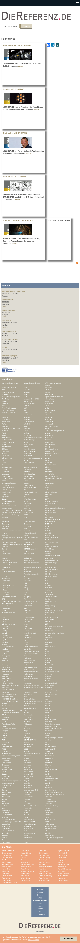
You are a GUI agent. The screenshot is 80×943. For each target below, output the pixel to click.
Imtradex (27, 585)
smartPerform (28, 772)
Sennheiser (6, 760)
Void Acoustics (50, 819)
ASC (25, 410)
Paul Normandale (63, 873)
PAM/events (6, 715)
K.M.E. (47, 599)
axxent (47, 433)
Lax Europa (27, 622)
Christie (4, 469)
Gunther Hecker (7, 860)
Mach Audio (28, 656)
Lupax (47, 651)
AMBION (5, 403)
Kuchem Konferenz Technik (54, 610)
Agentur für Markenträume (54, 397)
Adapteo (5, 394)
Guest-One (49, 558)
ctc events (48, 485)
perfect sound (28, 719)
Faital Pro (48, 531)
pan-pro (47, 715)
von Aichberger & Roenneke (11, 822)
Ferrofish (48, 533)
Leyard (4, 633)
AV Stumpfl (49, 424)
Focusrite (5, 540)
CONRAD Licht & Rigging (53, 478)
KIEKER (5, 606)
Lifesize (26, 635)
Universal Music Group (31, 806)
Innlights (26, 590)
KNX (25, 608)
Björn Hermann (7, 853)
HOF (25, 576)
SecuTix (26, 758)
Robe (47, 744)
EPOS (26, 515)
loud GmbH (27, 649)
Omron (4, 708)
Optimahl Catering (30, 708)
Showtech (5, 767)
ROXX (4, 749)
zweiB (47, 840)
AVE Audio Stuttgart (52, 426)
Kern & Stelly (28, 603)
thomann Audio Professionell (54, 794)
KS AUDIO (27, 610)
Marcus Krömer (26, 867)
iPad (40, 898)
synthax (4, 787)
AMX (3, 406)
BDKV (4, 444)
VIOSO (26, 812)
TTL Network (28, 803)
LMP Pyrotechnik (7, 647)
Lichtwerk (5, 635)
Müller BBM (6, 692)
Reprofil (26, 742)
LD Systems (6, 626)
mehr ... (5, 306)
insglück (48, 590)
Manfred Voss (43, 864)
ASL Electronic (50, 410)
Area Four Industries (9, 408)
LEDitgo (4, 631)
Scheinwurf (49, 753)
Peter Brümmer (7, 876)
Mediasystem (28, 674)
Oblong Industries (29, 703)
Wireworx (48, 831)
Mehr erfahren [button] (33, 940)
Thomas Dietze (26, 880)
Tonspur (4, 799)
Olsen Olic (5, 873)
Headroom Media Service (32, 567)
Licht (40, 903)
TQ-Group (27, 799)
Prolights (5, 731)
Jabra (25, 594)
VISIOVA (48, 815)
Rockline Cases (7, 747)
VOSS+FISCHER (29, 822)
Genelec (26, 547)
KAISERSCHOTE (51, 601)
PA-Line (26, 713)
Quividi (47, 735)
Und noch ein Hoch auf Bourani (18, 220)
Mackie (47, 656)
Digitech (5, 494)
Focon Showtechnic (51, 537)
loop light (5, 649)
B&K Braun (49, 435)
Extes (25, 528)
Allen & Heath (28, 401)
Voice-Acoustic (29, 819)
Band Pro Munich (8, 442)
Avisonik (5, 431)
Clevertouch (49, 472)
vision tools (49, 812)
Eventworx (27, 524)
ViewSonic (5, 812)
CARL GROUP (29, 462)
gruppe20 (5, 558)
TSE (25, 801)
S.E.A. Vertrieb (50, 749)
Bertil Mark (42, 851)
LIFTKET (48, 635)
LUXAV (4, 653)
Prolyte (26, 731)
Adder (26, 394)
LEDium (26, 631)
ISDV (25, 592)
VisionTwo (27, 815)
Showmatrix (6, 765)
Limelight (5, 642)
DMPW (26, 496)
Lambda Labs (49, 615)
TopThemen (40, 914)
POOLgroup (28, 724)
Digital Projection (51, 492)
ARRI (25, 408)
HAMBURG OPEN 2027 (10, 331)
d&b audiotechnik (8, 487)
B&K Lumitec (6, 437)
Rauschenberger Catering (54, 738)
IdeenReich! (6, 581)
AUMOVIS (27, 424)
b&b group (27, 435)
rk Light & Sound (29, 744)
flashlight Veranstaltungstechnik (12, 537)
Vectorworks (28, 808)
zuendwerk (27, 840)
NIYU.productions (29, 699)
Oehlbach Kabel (7, 706)
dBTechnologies (7, 490)
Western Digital (29, 828)
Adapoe (47, 392)
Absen (26, 387)
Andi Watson (25, 851)
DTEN (26, 501)
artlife (47, 408)
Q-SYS (4, 735)
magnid (47, 662)
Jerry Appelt (62, 860)
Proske (4, 733)
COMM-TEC (6, 476)
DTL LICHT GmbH (51, 501)
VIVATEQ (5, 817)
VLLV (47, 817)
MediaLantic (6, 674)
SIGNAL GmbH (7, 769)
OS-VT (26, 710)
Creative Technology (9, 483)
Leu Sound (49, 631)
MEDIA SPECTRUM (52, 672)
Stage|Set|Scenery (8, 783)
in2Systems (49, 585)
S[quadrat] (48, 787)
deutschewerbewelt (30, 492)
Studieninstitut (7, 785)
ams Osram (49, 403)
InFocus (4, 590)
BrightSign (27, 453)
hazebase (27, 565)
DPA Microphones (30, 499)
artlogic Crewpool (8, 410)
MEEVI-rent (6, 676)
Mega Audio (28, 676)
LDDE (26, 626)
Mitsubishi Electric (51, 683)
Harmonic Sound (7, 565)
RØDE (26, 749)
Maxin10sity (6, 669)
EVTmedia (27, 526)
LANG (4, 617)
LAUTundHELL (50, 619)
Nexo (25, 697)
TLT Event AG (28, 797)
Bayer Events (49, 442)
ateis (3, 415)
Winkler (26, 831)
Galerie (40, 895)
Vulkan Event (49, 824)
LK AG (26, 644)
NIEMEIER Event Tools (10, 699)
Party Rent (27, 717)
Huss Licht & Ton (51, 576)
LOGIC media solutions (31, 647)
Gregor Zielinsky (44, 857)
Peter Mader (25, 876)
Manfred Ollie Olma (27, 864)
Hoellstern (5, 576)
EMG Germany (50, 510)
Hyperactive (6, 578)
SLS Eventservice (51, 769)
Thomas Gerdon (44, 880)
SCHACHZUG (7, 753)
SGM (47, 760)
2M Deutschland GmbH (10, 383)
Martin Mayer (25, 869)
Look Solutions (50, 647)
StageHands (49, 781)
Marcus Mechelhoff (45, 867)
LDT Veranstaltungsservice (54, 626)
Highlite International (9, 572)
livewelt (4, 644)
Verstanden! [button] (68, 938)
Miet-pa (26, 681)
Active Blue (27, 390)
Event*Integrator (29, 522)
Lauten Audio (28, 619)
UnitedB (4, 806)
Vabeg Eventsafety (51, 806)
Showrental (27, 765)
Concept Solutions (51, 476)
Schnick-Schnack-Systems (11, 756)
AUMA (4, 424)
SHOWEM (27, 763)
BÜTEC (47, 458)
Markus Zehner (50, 665)
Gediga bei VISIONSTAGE (15, 133)
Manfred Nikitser (7, 864)
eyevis (47, 528)
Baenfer (48, 440)
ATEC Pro (48, 412)
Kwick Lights (49, 612)
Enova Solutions (50, 512)
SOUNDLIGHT (29, 776)
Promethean (49, 731)
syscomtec (27, 787)
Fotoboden (48, 540)
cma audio (5, 474)
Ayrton (4, 435)
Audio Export (49, 417)
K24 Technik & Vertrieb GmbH (12, 601)
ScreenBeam (6, 758)
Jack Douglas (43, 860)
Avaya (26, 426)
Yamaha (5, 835)
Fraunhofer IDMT (29, 542)
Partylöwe (48, 717)
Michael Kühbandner (64, 869)
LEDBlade (48, 628)
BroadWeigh (6, 456)
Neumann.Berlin (7, 697)
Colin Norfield (62, 853)
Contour (4, 481)
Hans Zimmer (25, 860)
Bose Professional (30, 451)
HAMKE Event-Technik (9, 562)
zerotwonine (28, 837)
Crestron (26, 483)
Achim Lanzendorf (8, 851)
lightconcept (49, 637)
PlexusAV (48, 722)
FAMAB (4, 533)
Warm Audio (28, 826)
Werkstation (6, 828)
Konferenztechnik (40, 901)
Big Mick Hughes (63, 851)
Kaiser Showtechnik (30, 601)
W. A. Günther (7, 826)
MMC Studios (49, 685)
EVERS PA (49, 524)
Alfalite (4, 401)
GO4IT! (26, 551)
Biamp (26, 447)
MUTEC (48, 692)
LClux (26, 624)
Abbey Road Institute (9, 387)
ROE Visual (27, 747)
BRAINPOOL (49, 451)
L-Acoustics (6, 615)
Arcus (47, 406)
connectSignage (29, 478)
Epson (47, 515)
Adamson (27, 392)
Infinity (26, 588)
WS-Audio (5, 833)
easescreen (27, 503)
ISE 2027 (5, 347)
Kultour (26, 612)
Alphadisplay (49, 401)
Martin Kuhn (6, 869)
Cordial (47, 481)
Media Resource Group (31, 672)
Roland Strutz (25, 878)
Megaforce (48, 676)
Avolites (26, 433)
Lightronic (48, 640)
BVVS (26, 460)
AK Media (5, 399)
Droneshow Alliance (8, 501)
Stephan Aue (62, 878)
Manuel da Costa (63, 864)
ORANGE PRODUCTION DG (12, 710)
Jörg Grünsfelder (44, 862)
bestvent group (50, 444)
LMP (46, 644)
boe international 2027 (10, 339)
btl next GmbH (7, 458)
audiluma (5, 417)
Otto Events (49, 710)
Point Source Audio (8, 724)
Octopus (48, 703)
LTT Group (5, 651)
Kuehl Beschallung (8, 612)
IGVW (4, 583)
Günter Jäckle (62, 857)
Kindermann (28, 606)
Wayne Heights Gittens (9, 882)
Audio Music (6, 419)
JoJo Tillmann (25, 862)
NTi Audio (48, 701)
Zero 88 (4, 837)
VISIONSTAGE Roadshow (15, 177)
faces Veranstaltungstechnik (11, 531)
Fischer (26, 535)
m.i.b (47, 653)
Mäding (47, 658)
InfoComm (48, 588)
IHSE (25, 583)
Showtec (48, 765)
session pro (27, 760)
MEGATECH (6, 678)
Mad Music (27, 658)
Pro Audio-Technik (51, 726)
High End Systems (51, 569)
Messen (40, 909)
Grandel (48, 551)
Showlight (48, 763)
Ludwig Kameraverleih (31, 651)
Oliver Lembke (44, 871)
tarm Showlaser (50, 790)
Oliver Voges (62, 871)
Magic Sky (48, 660)
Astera (26, 412)
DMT (47, 496)
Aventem (27, 428)
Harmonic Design (51, 562)
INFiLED (5, 588)
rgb (46, 742)
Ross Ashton (43, 878)
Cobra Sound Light (30, 474)
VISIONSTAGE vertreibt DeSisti (17, 45)
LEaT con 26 (6, 320)
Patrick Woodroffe (45, 873)
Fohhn (26, 540)
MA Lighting (6, 656)
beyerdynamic (7, 447)
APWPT (26, 406)
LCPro (47, 624)
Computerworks (29, 476)
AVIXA (26, 431)
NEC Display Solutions (9, 694)
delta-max (48, 490)
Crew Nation (49, 483)
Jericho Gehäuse (51, 597)
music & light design (30, 692)
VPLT (47, 822)
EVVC (47, 526)
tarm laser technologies (31, 790)
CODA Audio (49, 474)
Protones (27, 733)
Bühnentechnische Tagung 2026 (13, 291)
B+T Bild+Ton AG (51, 437)
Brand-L (4, 453)
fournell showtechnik (9, 542)
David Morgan (7, 855)
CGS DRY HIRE (50, 465)
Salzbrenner (6, 751)
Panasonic (5, 717)
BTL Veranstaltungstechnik (33, 458)
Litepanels (48, 642)
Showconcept (6, 763)
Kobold (47, 608)
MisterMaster (28, 683)
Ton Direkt (48, 797)
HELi (3, 569)
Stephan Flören (7, 880)
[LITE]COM (6, 842)
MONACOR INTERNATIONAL (34, 687)
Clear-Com (5, 472)
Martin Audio (6, 667)
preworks (5, 726)
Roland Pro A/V (50, 747)
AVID (47, 428)
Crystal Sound (28, 485)
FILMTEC (5, 535)
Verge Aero (6, 810)
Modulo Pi (5, 687)
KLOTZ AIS (6, 608)
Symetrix (48, 785)
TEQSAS (27, 794)
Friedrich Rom (62, 855)
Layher (47, 622)
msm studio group (51, 690)
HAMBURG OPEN (51, 560)
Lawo (4, 622)
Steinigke (27, 783)
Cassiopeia (6, 465)
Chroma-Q (27, 469)
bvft (3, 460)
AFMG (26, 397)
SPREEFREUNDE (51, 778)
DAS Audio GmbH (30, 487)
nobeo (47, 699)
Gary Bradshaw (7, 857)
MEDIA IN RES (7, 672)
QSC (25, 735)
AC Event (48, 387)
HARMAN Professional (31, 562)
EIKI (46, 506)
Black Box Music (29, 449)
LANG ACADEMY (30, 617)
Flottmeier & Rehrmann (31, 537)
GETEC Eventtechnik (31, 549)
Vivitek (26, 817)
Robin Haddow (63, 876)
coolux (26, 481)
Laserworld (5, 619)
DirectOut (48, 494)
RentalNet (5, 742)
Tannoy (4, 790)
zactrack (26, 835)
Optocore (48, 708)
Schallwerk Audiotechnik (32, 753)
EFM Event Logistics (9, 506)
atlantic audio (28, 415)
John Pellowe (6, 862)
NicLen (47, 697)
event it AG (5, 522)
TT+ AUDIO (6, 803)
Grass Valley (6, 553)
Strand (47, 783)
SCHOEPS (27, 756)
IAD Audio (27, 578)
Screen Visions (50, 756)
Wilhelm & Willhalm (8, 831)
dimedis (26, 494)
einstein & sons (7, 508)
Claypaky (48, 469)
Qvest (4, 738)
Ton (40, 911)
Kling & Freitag (50, 606)
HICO (25, 569)
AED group (49, 394)
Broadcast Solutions (52, 453)
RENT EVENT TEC (30, 740)
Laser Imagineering (51, 617)
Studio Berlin (28, 785)
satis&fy (48, 751)
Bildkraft (5, 449)
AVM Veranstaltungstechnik (54, 431)
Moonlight (48, 687)
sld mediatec (28, 769)
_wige (26, 842)
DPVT (47, 499)
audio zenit (49, 419)
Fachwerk (27, 531)
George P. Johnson (51, 547)
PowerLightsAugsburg (52, 724)
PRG (25, 726)
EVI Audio (5, 526)
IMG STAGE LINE (8, 585)
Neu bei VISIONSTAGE (13, 89)
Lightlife (4, 640)
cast (25, 465)
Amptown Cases (29, 403)
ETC (25, 517)
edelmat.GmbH (50, 503)
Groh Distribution (29, 553)
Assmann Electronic (8, 412)
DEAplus (27, 490)
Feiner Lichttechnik (30, 533)
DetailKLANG (6, 492)
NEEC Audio (28, 694)
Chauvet (48, 467)
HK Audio (48, 572)
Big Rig (47, 447)
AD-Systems (49, 390)
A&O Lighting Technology (32, 383)
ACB (3, 390)
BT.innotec (48, 456)
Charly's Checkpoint (30, 467)
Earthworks (6, 503)
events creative (50, 522)
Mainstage (5, 665)
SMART (4, 772)
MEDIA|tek (48, 674)
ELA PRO (27, 508)
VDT (3, 808)
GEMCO (5, 547)
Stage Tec (27, 781)
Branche (40, 890)
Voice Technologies (8, 819)
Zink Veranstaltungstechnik (54, 837)
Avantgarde (6, 426)
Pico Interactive (50, 719)
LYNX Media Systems (31, 653)
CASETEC (48, 462)
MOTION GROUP (8, 690)
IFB (46, 581)
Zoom (4, 840)
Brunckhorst (28, 456)
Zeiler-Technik (50, 835)
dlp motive (5, 496)
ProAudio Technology (9, 728)
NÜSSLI (5, 703)
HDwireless (6, 567)
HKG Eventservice (51, 574)
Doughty (5, 499)
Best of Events (28, 444)
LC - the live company (9, 624)
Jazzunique (49, 594)
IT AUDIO (48, 592)
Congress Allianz (7, 478)
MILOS (47, 681)
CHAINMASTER (7, 467)
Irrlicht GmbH (6, 592)
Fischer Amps (49, 535)
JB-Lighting (27, 597)
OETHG (26, 706)
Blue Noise (5, 451)
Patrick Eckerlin (26, 873)
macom (4, 658)
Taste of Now (6, 792)
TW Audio (48, 803)
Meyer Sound (6, 681)
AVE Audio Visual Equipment (11, 428)
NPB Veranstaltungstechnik (33, 701)
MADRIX (5, 660)
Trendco (48, 799)
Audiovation (49, 422)
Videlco (47, 810)
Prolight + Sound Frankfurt (54, 728)
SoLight (4, 774)
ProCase (27, 728)
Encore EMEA (28, 512)
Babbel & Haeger (29, 440)
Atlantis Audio (49, 415)
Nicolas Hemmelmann (28, 871)
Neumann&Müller (51, 694)
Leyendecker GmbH (30, 633)
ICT (46, 578)
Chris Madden (44, 853)
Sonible (47, 774)
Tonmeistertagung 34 (9, 356)
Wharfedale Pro (50, 828)
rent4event (48, 740)
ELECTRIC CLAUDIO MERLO (12, 510)
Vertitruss (27, 810)
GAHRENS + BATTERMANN (12, 544)
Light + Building (7, 637)
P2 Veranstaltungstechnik (10, 713)
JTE (3, 599)
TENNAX (5, 794)
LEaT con (5, 628)
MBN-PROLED (29, 669)
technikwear (28, 792)
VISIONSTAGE (7, 815)
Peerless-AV (6, 719)
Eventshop (5, 524)
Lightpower (27, 640)
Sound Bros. (6, 776)
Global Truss (49, 549)
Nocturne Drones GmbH (10, 701)
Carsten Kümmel (26, 853)
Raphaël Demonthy (45, 876)
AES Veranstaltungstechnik (11, 397)
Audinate (27, 417)
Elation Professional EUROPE (55, 508)
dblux (47, 487)
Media (40, 906)
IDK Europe (27, 581)
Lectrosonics (28, 628)
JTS (25, 599)
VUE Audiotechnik (30, 824)
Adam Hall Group (8, 392)
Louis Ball (61, 862)
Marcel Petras (6, 867)
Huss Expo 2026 (7, 300)
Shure (47, 767)
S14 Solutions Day (8, 310)
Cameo (4, 462)
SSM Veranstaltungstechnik (11, 781)
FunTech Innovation (51, 542)
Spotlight (27, 778)
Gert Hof (23, 857)
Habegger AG (6, 560)
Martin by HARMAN (30, 667)
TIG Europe (6, 797)
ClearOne (27, 472)
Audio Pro (27, 419)
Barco (26, 442)
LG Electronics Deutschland (54, 633)
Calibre (47, 460)
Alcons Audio (49, 399)
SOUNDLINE (49, 776)
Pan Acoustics (28, 715)
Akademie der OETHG (31, 399)
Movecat (26, 690)
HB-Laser (48, 565)
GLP (3, 551)
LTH (46, 649)
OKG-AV (48, 706)
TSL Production (50, 801)
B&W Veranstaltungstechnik (33, 437)
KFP (46, 603)
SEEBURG (49, 758)
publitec (47, 733)
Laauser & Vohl (29, 615)
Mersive (48, 678)
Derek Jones (25, 855)
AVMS (4, 433)
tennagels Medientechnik (53, 792)
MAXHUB (48, 667)
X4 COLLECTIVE (29, 833)
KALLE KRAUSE (7, 603)
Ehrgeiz (26, 506)
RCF (3, 740)
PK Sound (27, 722)
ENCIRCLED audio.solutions (11, 512)
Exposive (5, 528)
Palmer (47, 713)
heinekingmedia (50, 567)
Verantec (48, 808)
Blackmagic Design (51, 449)
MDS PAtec (49, 669)
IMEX (47, 583)
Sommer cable (28, 774)
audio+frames (6, 422)
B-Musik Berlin (7, 440)
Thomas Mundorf (63, 880)
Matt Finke (42, 869)
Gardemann (28, 544)
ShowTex (27, 767)
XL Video (48, 833)
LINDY (26, 642)
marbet (26, 665)
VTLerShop (6, 824)
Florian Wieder (44, 855)
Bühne (40, 892)
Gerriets (4, 549)
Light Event (27, 637)
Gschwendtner (28, 558)
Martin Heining (62, 867)
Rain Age (27, 738)
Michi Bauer (6, 871)
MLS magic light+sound (31, 685)
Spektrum (5, 778)
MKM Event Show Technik (11, 685)
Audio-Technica (29, 422)
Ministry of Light (7, 683)
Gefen (47, 544)
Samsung (27, 751)
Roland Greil (6, 878)
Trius (3, 801)
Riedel (4, 744)
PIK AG (4, 722)
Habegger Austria (29, 560)
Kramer (4, 610)
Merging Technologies (31, 678)
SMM (47, 772)
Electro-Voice (28, 510)
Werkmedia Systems (52, 826)
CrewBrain (5, 485)
